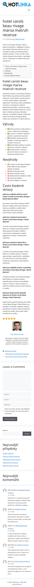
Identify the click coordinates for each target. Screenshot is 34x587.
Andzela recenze (20, 509)
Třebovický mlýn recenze (11, 459)
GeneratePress (17, 584)
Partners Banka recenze (11, 456)
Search (5, 430)
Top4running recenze (10, 463)
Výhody (7, 71)
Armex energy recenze (22, 561)
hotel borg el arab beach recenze (17, 354)
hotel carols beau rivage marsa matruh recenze (16, 67)
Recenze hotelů (10, 351)
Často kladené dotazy (12, 76)
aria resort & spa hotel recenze (16, 357)
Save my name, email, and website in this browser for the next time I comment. (17, 411)
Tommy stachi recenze (11, 466)
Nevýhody (8, 73)
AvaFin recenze (8, 453)
